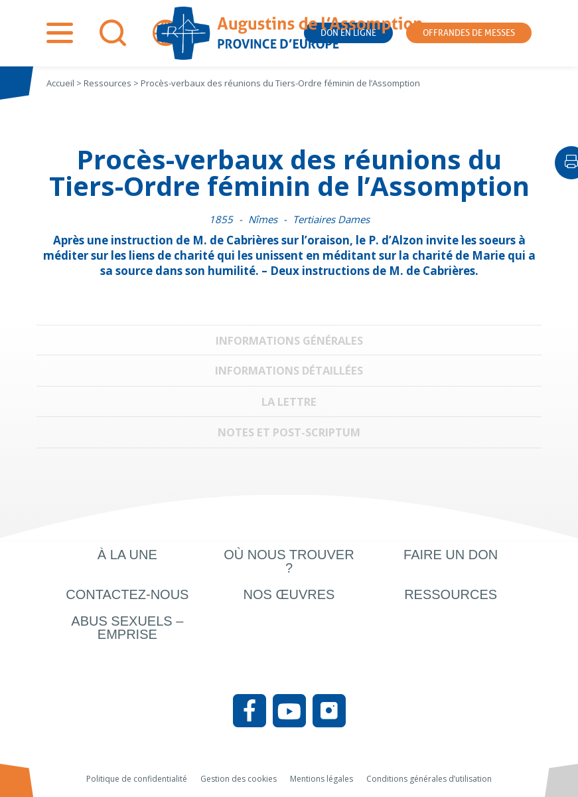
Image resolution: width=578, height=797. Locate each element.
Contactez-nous (127, 594)
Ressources (450, 594)
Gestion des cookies (238, 778)
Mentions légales (321, 778)
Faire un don (450, 554)
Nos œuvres (289, 594)
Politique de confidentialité (136, 778)
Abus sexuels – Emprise (127, 628)
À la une (127, 554)
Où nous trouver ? (289, 561)
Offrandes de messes (469, 33)
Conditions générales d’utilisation (429, 778)
